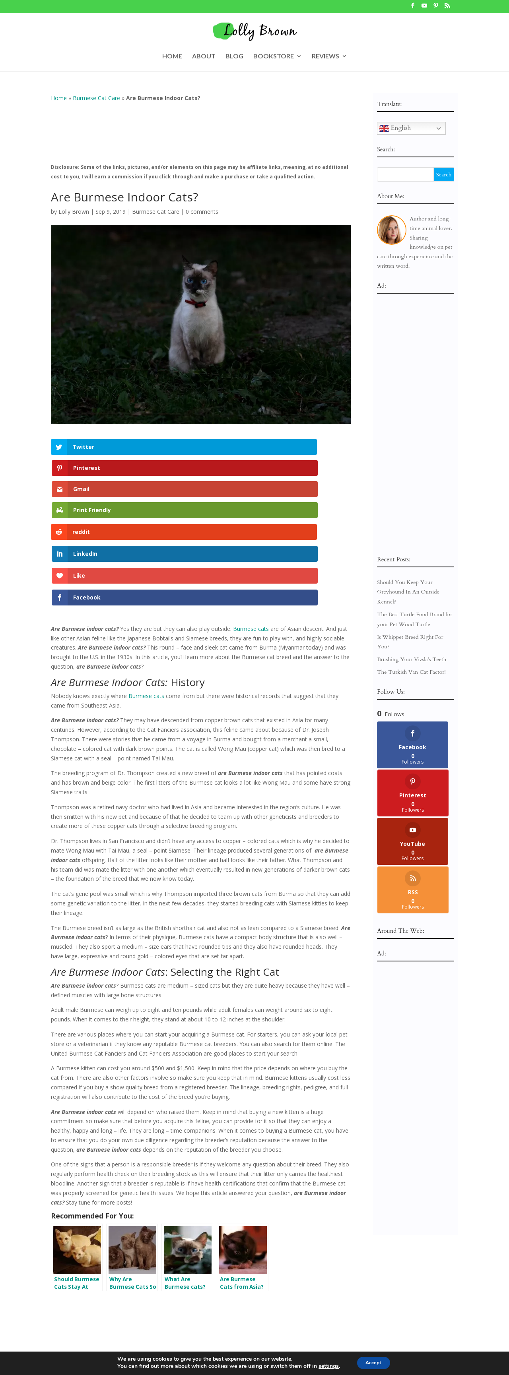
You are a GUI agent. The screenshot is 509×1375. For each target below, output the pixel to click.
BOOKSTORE (273, 56)
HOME (172, 56)
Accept (373, 1362)
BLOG (234, 56)
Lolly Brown (73, 211)
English (395, 128)
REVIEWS (325, 56)
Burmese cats (251, 500)
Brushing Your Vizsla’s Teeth (411, 659)
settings (325, 1366)
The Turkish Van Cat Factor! (411, 672)
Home (59, 98)
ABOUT (204, 56)
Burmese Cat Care (96, 98)
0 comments (202, 211)
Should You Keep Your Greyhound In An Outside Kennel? (408, 592)
